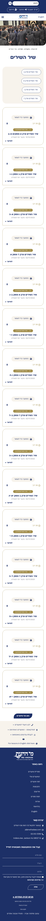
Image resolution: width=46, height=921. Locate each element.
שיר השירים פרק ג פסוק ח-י (23, 536)
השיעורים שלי (35, 777)
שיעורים (27, 49)
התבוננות (36, 787)
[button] (3, 17)
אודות (37, 802)
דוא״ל (41, 860)
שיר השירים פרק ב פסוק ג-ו (23, 174)
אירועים (37, 792)
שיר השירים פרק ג (21, 210)
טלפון (41, 868)
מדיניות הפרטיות (34, 880)
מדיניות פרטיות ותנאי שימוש (23, 901)
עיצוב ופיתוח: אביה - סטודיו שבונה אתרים (23, 914)
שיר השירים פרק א (21, 129)
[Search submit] (10, 3)
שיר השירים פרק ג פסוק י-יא (23, 697)
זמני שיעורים (35, 782)
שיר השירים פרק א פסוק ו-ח (23, 616)
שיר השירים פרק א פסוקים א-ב (23, 134)
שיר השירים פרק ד (21, 250)
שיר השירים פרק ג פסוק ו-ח (23, 375)
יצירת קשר (38, 820)
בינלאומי (36, 806)
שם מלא (40, 852)
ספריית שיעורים (34, 772)
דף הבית (34, 49)
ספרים (20, 49)
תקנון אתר (23, 909)
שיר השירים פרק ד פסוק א (23, 255)
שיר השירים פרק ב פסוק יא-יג (23, 496)
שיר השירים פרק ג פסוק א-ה (23, 214)
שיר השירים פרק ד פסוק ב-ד (23, 415)
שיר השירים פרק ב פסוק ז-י (23, 335)
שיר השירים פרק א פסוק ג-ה (23, 456)
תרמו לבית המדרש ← (23, 897)
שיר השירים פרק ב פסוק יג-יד (23, 657)
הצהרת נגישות (23, 905)
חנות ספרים (35, 797)
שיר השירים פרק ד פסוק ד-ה (23, 576)
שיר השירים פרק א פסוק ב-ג (23, 295)
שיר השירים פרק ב (21, 170)
